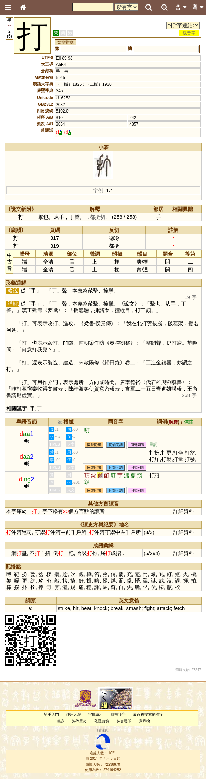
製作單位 (79, 721)
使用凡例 (73, 714)
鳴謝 (60, 721)
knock (100, 608)
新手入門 (51, 714)
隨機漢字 (118, 714)
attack (164, 608)
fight (149, 608)
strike (64, 608)
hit (76, 608)
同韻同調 (116, 445)
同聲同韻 (94, 445)
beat (86, 608)
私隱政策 (101, 721)
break (117, 608)
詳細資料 (183, 511)
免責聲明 (124, 721)
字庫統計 (95, 714)
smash (133, 608)
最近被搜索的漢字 (148, 714)
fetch (179, 608)
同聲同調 (137, 445)
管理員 (103, 730)
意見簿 (144, 721)
